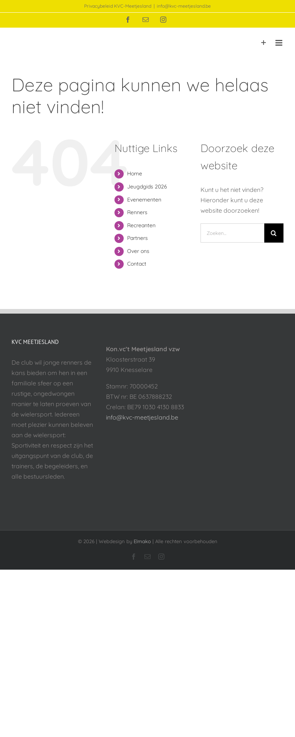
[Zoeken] (273, 233)
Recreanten (141, 225)
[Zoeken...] (232, 233)
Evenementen (144, 199)
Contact (136, 263)
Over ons (138, 251)
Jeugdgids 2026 (147, 186)
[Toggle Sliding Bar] (264, 43)
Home (134, 173)
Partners (137, 238)
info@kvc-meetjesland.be (184, 6)
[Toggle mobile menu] (279, 43)
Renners (137, 212)
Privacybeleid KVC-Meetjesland (117, 6)
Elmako (142, 541)
